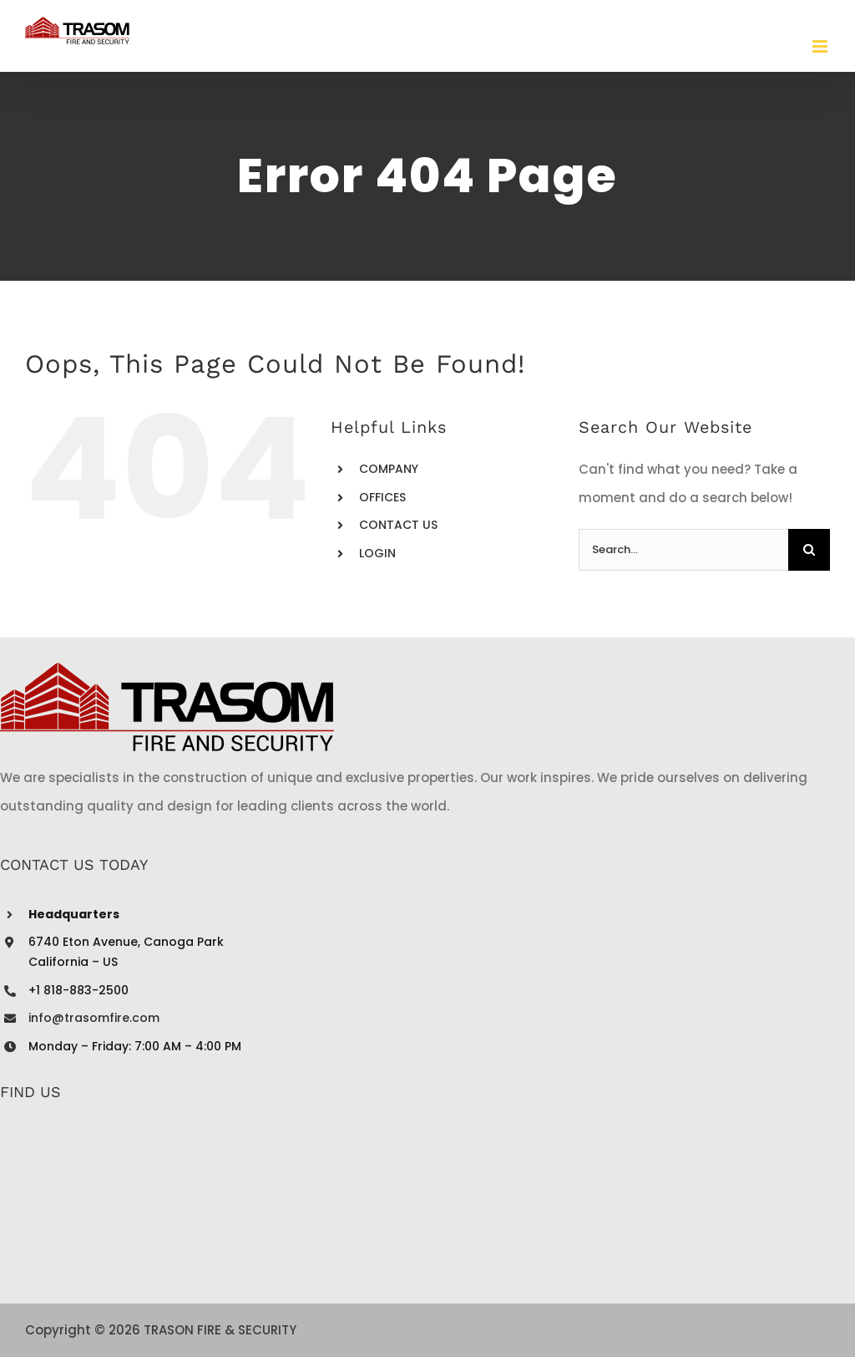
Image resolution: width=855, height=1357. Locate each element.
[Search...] (683, 550)
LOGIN (377, 553)
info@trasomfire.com (93, 1017)
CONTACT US (398, 524)
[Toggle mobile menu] (821, 46)
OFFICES (382, 497)
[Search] (809, 550)
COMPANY (388, 468)
